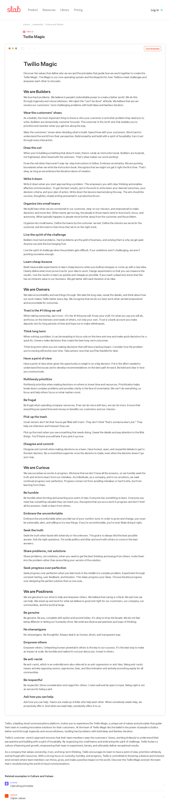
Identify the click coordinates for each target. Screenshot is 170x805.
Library (64, 10)
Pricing (78, 10)
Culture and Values (54, 24)
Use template (152, 48)
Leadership (37, 24)
